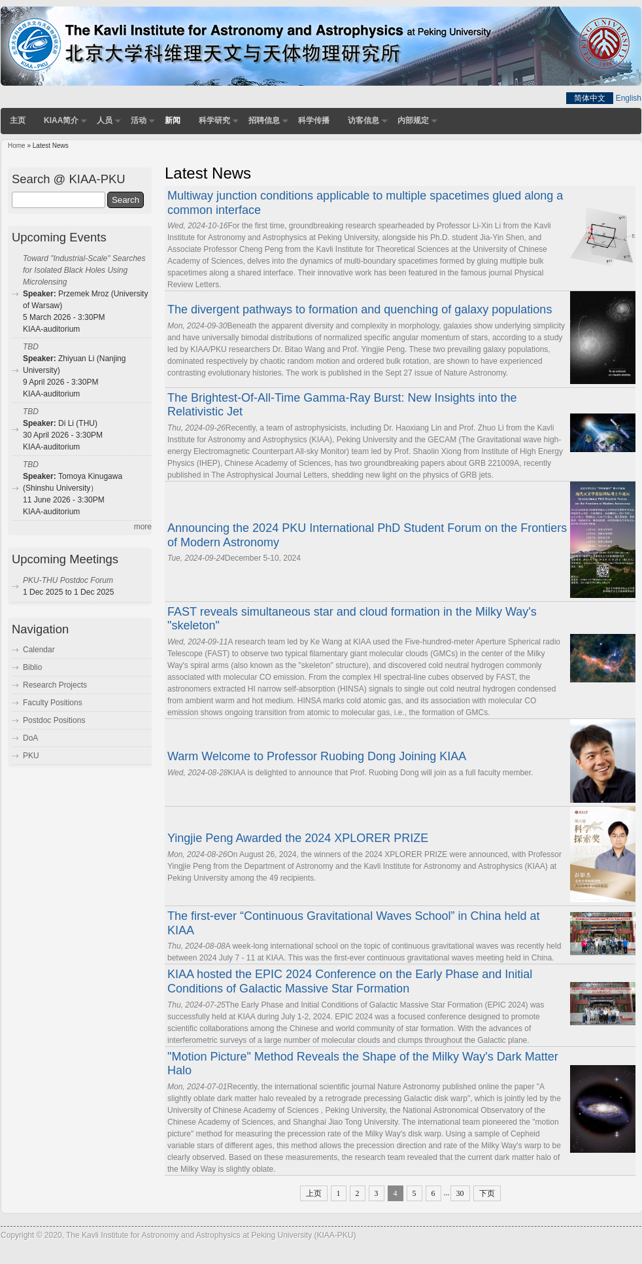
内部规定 (413, 120)
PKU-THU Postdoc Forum (68, 580)
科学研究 (214, 120)
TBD (31, 346)
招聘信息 (264, 120)
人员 (104, 120)
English (628, 98)
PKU (31, 755)
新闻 (172, 120)
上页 (314, 1193)
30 (460, 1193)
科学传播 (313, 120)
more (143, 526)
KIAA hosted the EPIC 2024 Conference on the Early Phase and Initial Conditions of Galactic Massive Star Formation (349, 981)
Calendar (39, 649)
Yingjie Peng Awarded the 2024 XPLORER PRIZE (297, 838)
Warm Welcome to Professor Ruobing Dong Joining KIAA (316, 756)
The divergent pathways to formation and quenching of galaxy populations (359, 309)
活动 (138, 120)
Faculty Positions (52, 702)
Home (16, 145)
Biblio (32, 667)
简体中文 (589, 98)
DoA (30, 738)
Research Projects (55, 685)
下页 (487, 1193)
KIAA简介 (61, 120)
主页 (17, 120)
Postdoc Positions (54, 720)
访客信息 (363, 120)
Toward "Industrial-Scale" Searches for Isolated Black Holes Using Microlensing (84, 270)
